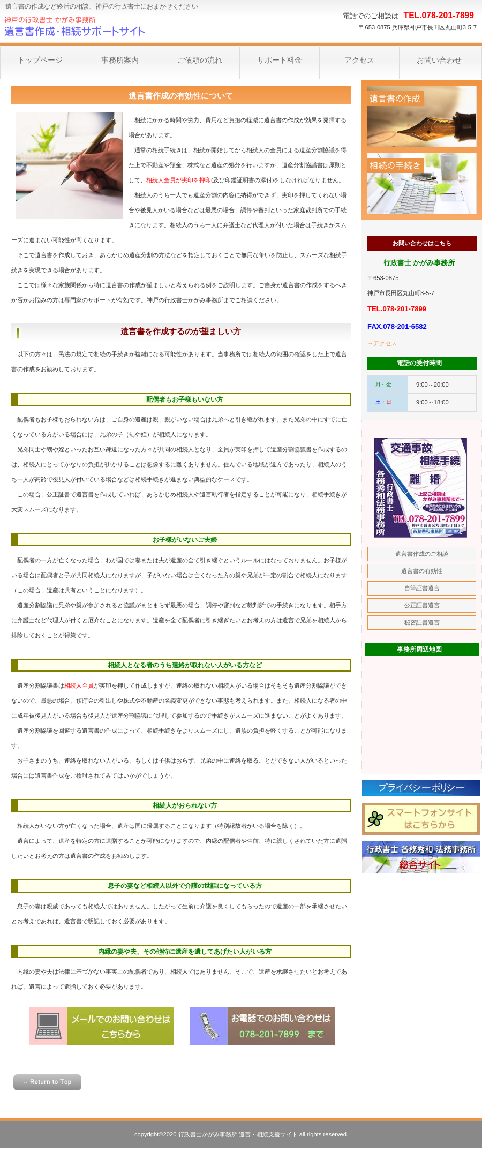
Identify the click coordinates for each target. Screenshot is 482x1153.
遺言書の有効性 (421, 571)
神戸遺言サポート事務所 (107, 27)
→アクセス (382, 343)
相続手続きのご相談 (422, 183)
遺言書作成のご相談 (422, 116)
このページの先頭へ (47, 1082)
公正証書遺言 (422, 605)
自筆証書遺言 (422, 588)
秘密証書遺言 (422, 622)
